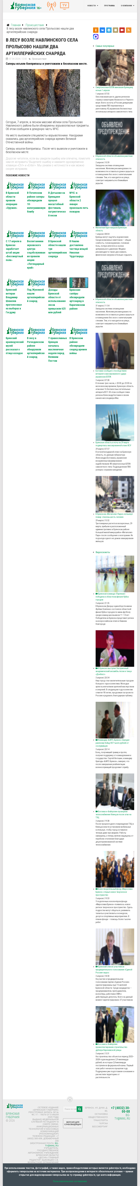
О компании (126, 6)
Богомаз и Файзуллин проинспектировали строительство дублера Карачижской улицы (111, 1047)
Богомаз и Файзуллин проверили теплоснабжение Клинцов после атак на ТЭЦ (113, 814)
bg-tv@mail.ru (52, 1144)
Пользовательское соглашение (70, 1181)
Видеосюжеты (103, 552)
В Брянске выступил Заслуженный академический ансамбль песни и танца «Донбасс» (114, 671)
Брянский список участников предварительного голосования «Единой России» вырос (114, 969)
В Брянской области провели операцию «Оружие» (12, 200)
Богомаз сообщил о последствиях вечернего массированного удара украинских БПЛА (111, 374)
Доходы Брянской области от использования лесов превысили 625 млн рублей (57, 301)
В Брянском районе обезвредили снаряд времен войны (78, 346)
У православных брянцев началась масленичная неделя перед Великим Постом (57, 349)
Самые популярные (105, 46)
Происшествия (39, 58)
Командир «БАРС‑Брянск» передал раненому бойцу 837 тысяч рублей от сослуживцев (112, 743)
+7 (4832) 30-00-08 (120, 1110)
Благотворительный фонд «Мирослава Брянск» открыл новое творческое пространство (114, 892)
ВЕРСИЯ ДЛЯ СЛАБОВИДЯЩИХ (72, 1124)
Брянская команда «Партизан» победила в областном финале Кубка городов (112, 597)
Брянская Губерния (12, 1115)
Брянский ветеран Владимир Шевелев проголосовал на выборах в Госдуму (14, 301)
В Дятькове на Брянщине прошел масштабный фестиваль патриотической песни (57, 204)
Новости (91, 6)
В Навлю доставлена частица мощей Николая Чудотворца (78, 249)
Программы (109, 6)
